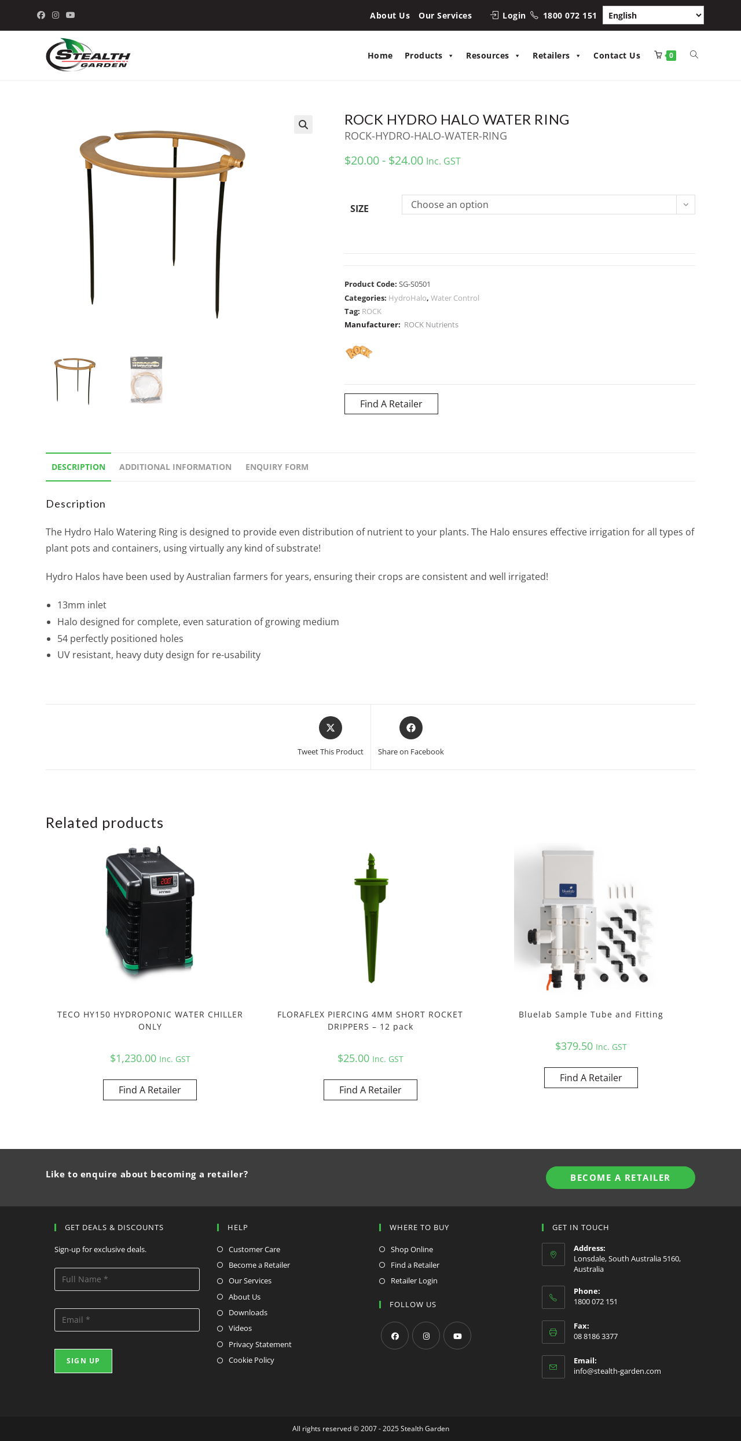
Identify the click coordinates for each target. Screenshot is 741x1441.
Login (514, 15)
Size (359, 208)
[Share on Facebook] (411, 737)
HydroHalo (407, 298)
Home (380, 55)
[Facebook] (395, 1335)
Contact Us (616, 55)
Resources (493, 55)
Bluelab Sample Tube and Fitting (591, 1014)
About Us (390, 15)
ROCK (371, 311)
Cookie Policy (251, 1360)
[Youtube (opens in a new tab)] (71, 15)
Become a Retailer (259, 1265)
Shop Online (412, 1249)
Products (430, 55)
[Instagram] (426, 1335)
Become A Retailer (620, 1177)
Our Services (445, 15)
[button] (303, 124)
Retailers (557, 55)
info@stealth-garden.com (617, 1371)
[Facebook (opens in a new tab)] (43, 15)
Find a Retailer (415, 1265)
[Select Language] (653, 15)
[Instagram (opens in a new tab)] (56, 15)
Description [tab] (78, 466)
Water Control (455, 298)
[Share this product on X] (331, 737)
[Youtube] (457, 1335)
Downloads (248, 1312)
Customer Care (254, 1249)
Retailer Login (414, 1280)
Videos (240, 1328)
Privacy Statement (260, 1344)
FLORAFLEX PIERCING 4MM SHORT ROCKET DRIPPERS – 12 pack (370, 1020)
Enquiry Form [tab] (277, 466)
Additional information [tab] (175, 466)
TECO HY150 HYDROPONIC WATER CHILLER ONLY (150, 1020)
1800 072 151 (570, 15)
